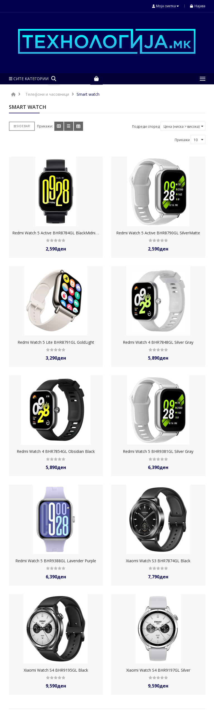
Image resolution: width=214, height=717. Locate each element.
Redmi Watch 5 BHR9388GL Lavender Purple (55, 560)
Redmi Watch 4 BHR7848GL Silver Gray (158, 342)
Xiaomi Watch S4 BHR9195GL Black (56, 670)
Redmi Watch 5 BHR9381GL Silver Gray (158, 451)
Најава (197, 6)
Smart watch (88, 94)
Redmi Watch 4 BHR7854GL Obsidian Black (56, 451)
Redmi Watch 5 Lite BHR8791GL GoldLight (56, 342)
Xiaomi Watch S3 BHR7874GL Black (158, 560)
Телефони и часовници (47, 94)
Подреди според (146, 126)
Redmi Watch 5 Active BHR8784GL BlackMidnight (56, 232)
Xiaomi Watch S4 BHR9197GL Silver (158, 670)
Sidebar (22, 126)
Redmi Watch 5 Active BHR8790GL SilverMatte (158, 232)
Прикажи (182, 139)
